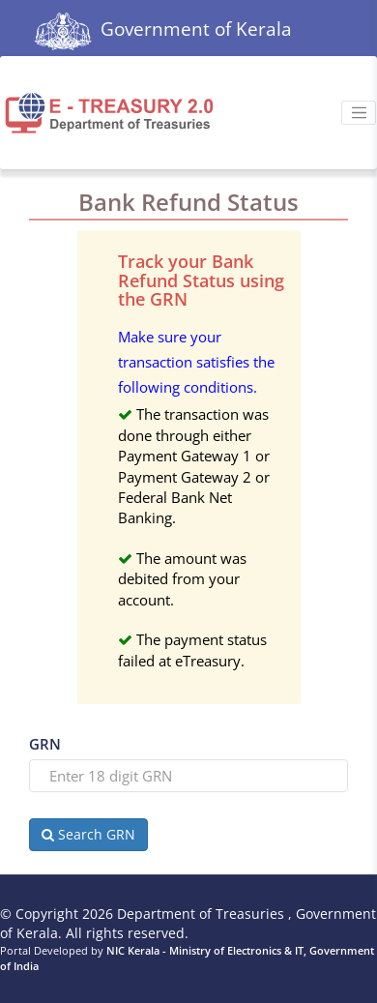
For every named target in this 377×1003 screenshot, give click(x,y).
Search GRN (88, 834)
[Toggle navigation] (358, 113)
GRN (45, 743)
